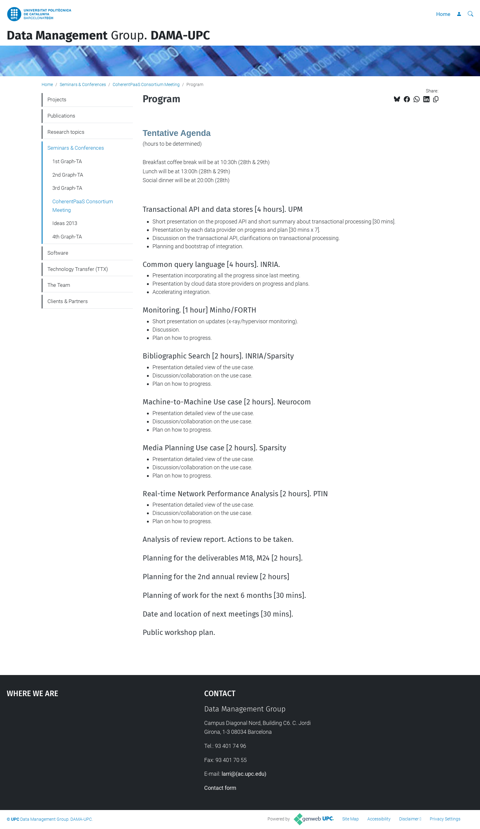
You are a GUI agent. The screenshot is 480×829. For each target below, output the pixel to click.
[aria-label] (470, 14)
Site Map (350, 818)
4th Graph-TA (67, 237)
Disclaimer (409, 818)
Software (57, 253)
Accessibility (379, 818)
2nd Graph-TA (67, 175)
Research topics (65, 132)
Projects (56, 99)
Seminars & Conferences (83, 84)
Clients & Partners (67, 301)
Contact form (220, 788)
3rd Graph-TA (67, 188)
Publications (61, 116)
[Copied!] (435, 99)
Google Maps (82, 751)
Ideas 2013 (64, 223)
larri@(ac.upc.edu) (244, 774)
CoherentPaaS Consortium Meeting (146, 84)
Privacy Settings (445, 818)
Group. (108, 35)
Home (443, 14)
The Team (58, 285)
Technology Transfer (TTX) (77, 269)
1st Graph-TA (67, 161)
